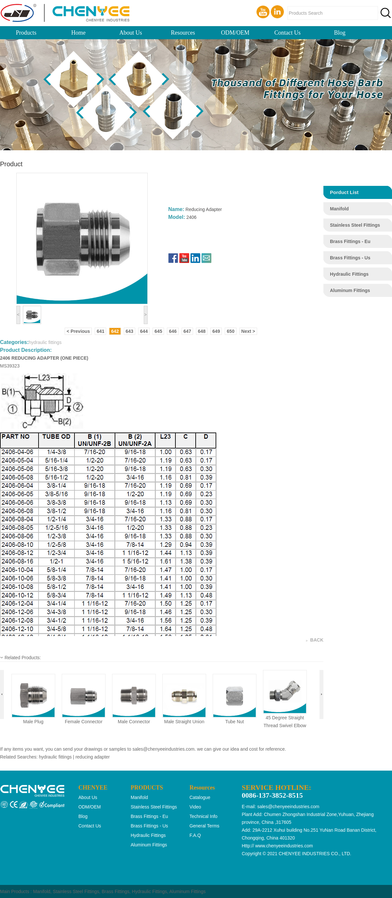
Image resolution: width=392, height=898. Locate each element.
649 (216, 331)
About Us (130, 32)
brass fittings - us (350, 257)
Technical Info (203, 816)
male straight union (184, 721)
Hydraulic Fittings (149, 891)
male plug (33, 721)
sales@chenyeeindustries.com (163, 749)
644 (144, 331)
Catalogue (199, 797)
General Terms (204, 825)
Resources (183, 32)
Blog (339, 32)
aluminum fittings (350, 290)
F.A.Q (195, 835)
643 (129, 331)
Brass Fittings (115, 891)
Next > (248, 331)
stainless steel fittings (355, 225)
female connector (83, 721)
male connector (134, 721)
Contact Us (287, 32)
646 (172, 331)
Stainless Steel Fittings (76, 891)
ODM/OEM (235, 32)
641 (100, 331)
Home (78, 32)
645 (158, 331)
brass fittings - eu (350, 241)
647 (187, 331)
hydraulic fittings (349, 274)
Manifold (41, 891)
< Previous (78, 331)
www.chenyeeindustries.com (284, 845)
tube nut (234, 721)
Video (195, 806)
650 (230, 331)
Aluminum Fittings (187, 891)
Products (26, 32)
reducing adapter (92, 756)
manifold (339, 208)
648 (201, 331)
